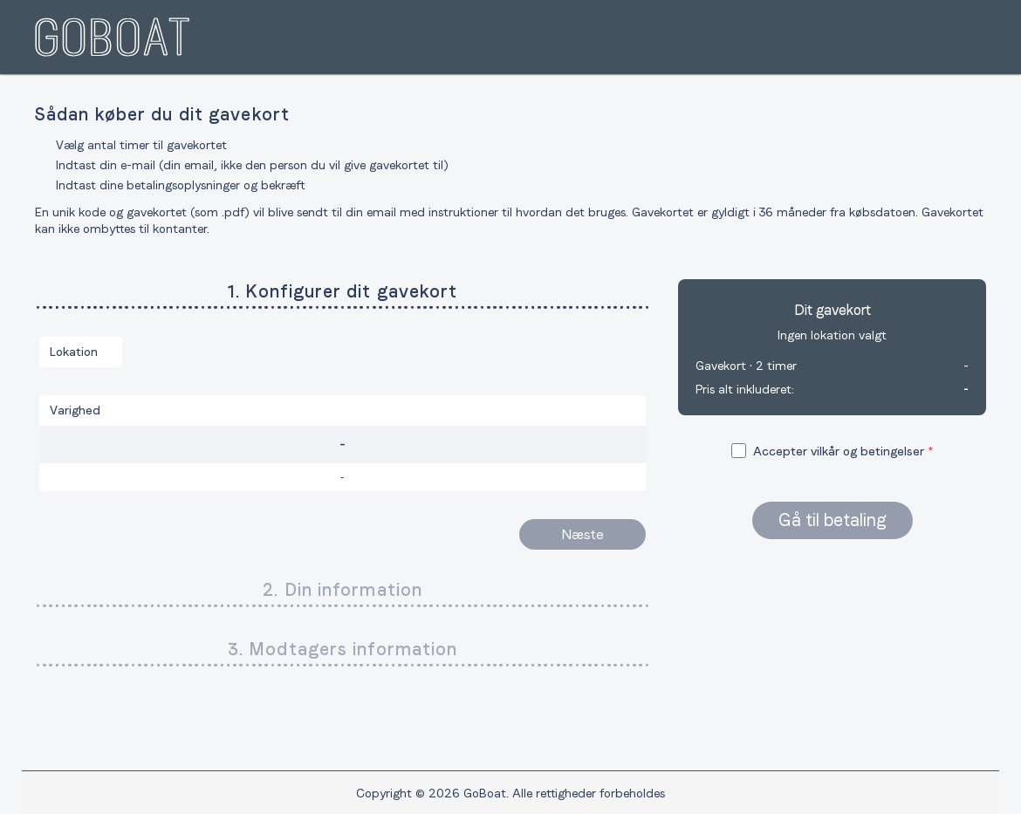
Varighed (75, 410)
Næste (582, 534)
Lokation (74, 352)
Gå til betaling (832, 520)
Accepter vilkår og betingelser (838, 451)
